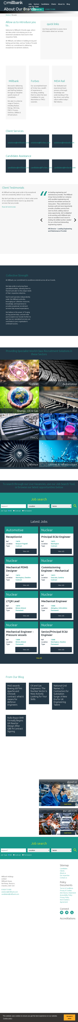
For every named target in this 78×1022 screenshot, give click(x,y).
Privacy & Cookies (66, 948)
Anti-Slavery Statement (68, 950)
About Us (61, 4)
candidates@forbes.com (41, 200)
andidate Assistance (19, 188)
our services (70, 867)
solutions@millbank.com (9, 949)
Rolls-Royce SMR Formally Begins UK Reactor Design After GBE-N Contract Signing (15, 781)
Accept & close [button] (69, 1017)
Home (8, 33)
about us (72, 839)
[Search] (75, 538)
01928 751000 (50, 9)
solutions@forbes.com (40, 175)
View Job (26, 584)
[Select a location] (39, 539)
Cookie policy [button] (7, 1018)
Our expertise (64, 932)
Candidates (45, 4)
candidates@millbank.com (10, 951)
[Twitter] (72, 969)
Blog (68, 4)
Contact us (63, 935)
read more (67, 861)
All (10, 543)
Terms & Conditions (66, 945)
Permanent (27, 543)
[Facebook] (61, 969)
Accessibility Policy (66, 952)
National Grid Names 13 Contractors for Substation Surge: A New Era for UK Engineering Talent (61, 740)
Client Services (15, 163)
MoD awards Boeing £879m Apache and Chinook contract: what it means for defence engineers (15, 740)
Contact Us (38, 9)
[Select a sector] (61, 539)
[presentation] (41, 252)
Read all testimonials (9, 239)
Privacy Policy (64, 954)
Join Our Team (33, 6)
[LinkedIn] (66, 969)
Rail (63, 113)
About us (63, 930)
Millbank (15, 113)
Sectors (36, 4)
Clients (53, 4)
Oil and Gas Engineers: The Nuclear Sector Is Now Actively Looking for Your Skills (39, 737)
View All (39, 691)
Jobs (30, 4)
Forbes (37, 113)
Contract (17, 543)
